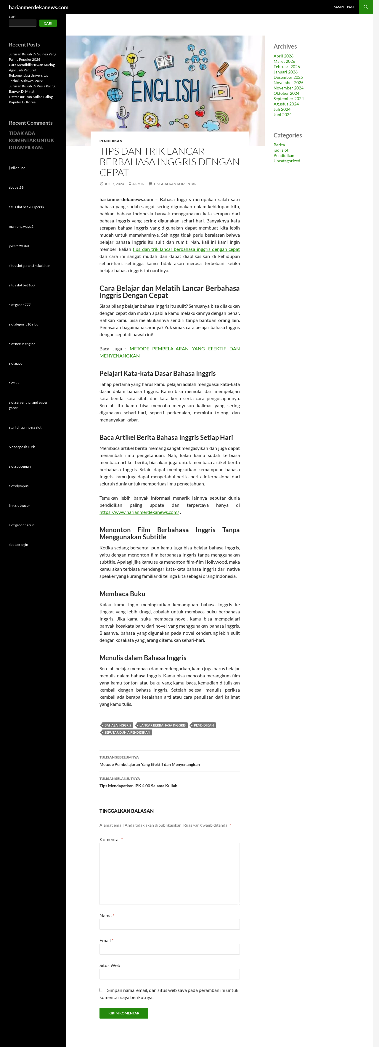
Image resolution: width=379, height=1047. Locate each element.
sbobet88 (16, 187)
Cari (12, 17)
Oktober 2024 (286, 93)
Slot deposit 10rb (22, 447)
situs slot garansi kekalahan (29, 265)
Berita (279, 144)
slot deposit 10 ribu (23, 324)
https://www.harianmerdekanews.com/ (139, 512)
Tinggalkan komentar (175, 184)
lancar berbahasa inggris (162, 725)
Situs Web (109, 965)
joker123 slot (19, 246)
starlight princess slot (25, 427)
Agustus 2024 (286, 103)
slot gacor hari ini (22, 525)
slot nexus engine (22, 343)
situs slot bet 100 (22, 285)
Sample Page (344, 7)
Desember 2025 (288, 77)
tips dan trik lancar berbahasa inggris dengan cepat (186, 249)
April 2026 (283, 55)
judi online (17, 168)
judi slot (281, 150)
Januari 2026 (286, 71)
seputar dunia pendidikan (127, 732)
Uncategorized (287, 160)
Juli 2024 (282, 109)
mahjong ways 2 (21, 226)
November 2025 (288, 82)
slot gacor (16, 363)
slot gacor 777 (20, 304)
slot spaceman (20, 466)
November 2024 (288, 87)
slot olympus (18, 486)
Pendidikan (110, 141)
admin (138, 184)
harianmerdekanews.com (38, 7)
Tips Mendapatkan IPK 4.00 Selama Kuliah (169, 781)
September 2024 (289, 98)
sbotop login (18, 544)
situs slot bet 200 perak (26, 207)
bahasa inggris (118, 725)
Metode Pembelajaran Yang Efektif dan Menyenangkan (169, 760)
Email (106, 940)
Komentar (111, 839)
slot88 (14, 383)
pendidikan (204, 725)
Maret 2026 (284, 61)
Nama (106, 915)
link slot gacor (19, 505)
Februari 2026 (287, 66)
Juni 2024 (283, 114)
